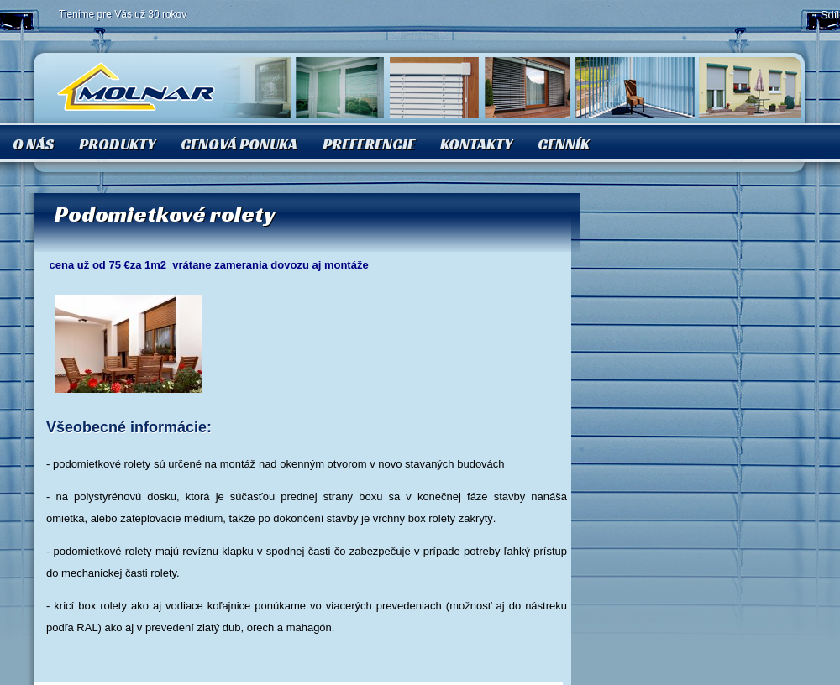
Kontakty (476, 144)
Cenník (564, 144)
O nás (33, 144)
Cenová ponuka (239, 144)
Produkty (117, 144)
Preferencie (369, 144)
